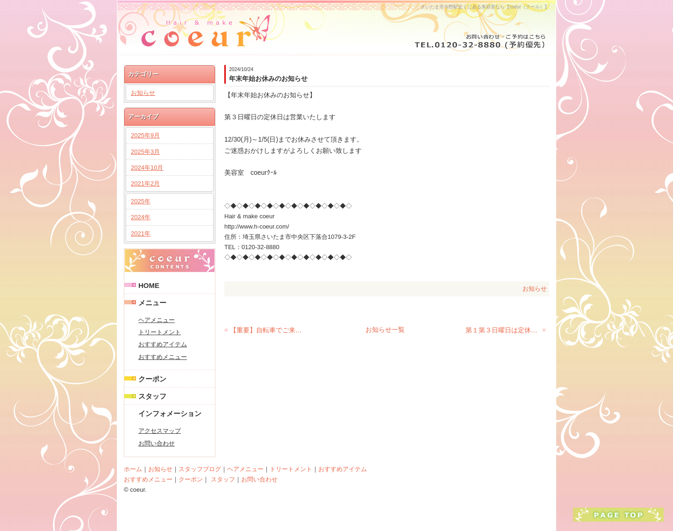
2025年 (140, 201)
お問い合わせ (156, 443)
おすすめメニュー (162, 356)
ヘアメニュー (156, 319)
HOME (148, 285)
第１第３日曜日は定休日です (503, 330)
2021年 (140, 233)
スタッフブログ (200, 469)
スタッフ (152, 396)
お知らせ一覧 (385, 329)
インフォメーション (169, 413)
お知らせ (535, 288)
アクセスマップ (159, 430)
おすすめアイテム (162, 344)
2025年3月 (145, 151)
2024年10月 (147, 167)
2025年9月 (145, 135)
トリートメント (159, 332)
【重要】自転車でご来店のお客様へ (267, 330)
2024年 (140, 217)
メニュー (152, 303)
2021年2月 (145, 183)
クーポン (152, 379)
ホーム (133, 469)
